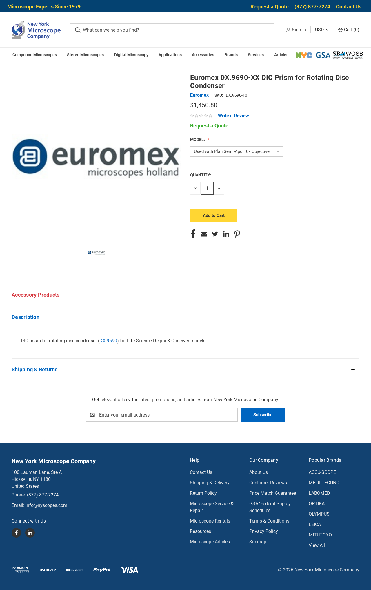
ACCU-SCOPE (322, 472)
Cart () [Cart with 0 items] (348, 29)
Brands (231, 54)
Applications (170, 54)
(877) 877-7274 (312, 6)
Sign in (299, 29)
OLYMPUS (319, 514)
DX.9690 (108, 341)
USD (321, 29)
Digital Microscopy (131, 54)
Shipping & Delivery (210, 482)
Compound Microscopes (34, 54)
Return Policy (203, 493)
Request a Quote (269, 6)
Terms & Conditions (269, 521)
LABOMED (319, 493)
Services (256, 54)
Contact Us (348, 6)
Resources (200, 531)
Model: (198, 139)
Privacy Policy (263, 531)
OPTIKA (317, 503)
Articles (281, 54)
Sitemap (257, 542)
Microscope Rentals (210, 521)
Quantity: (200, 175)
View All (317, 545)
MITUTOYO (320, 535)
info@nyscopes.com (46, 505)
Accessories (203, 54)
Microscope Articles (210, 542)
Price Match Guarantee (272, 493)
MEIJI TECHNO (324, 482)
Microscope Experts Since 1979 (44, 6)
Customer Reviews (268, 482)
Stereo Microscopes (85, 54)
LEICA (315, 524)
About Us (258, 472)
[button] (231, 115)
